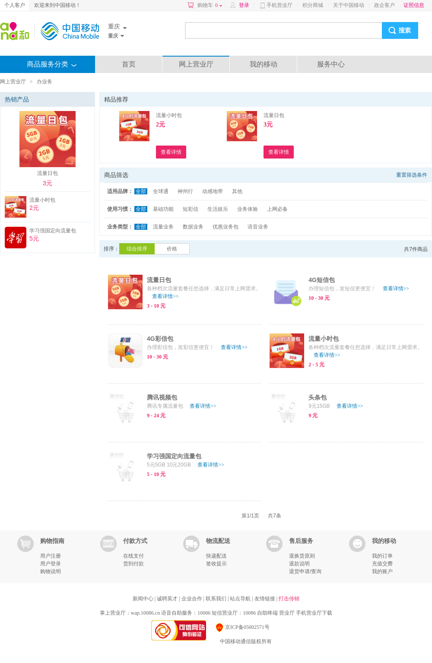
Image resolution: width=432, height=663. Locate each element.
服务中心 (331, 64)
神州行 (185, 191)
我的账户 (382, 571)
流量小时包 (169, 115)
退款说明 (299, 564)
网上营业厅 (196, 64)
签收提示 (216, 564)
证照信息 (413, 5)
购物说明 (50, 571)
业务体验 (247, 209)
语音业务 (258, 227)
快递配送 (216, 556)
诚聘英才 (168, 599)
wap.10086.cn (145, 613)
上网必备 (277, 209)
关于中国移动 (348, 5)
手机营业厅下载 (314, 613)
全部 (141, 191)
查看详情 (165, 296)
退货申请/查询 (305, 571)
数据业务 (193, 227)
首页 (129, 64)
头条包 (317, 397)
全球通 (160, 191)
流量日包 (274, 115)
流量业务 (163, 227)
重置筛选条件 (411, 175)
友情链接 (265, 599)
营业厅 (287, 613)
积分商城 (312, 5)
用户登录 (50, 564)
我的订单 (382, 556)
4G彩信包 (160, 338)
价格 (172, 249)
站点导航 (241, 599)
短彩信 (190, 209)
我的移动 (263, 64)
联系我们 (217, 599)
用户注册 (50, 556)
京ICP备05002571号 (242, 627)
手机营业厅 (279, 5)
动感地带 (212, 191)
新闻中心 (144, 599)
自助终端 (267, 613)
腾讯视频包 (162, 397)
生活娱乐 (217, 209)
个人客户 (14, 5)
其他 (237, 191)
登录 (244, 5)
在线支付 (133, 556)
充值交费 (382, 564)
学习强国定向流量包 (174, 456)
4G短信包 (321, 279)
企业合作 (192, 599)
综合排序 (137, 249)
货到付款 (133, 564)
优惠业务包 (225, 227)
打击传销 (289, 599)
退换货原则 (302, 556)
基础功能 (163, 209)
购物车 (209, 5)
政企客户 (384, 5)
